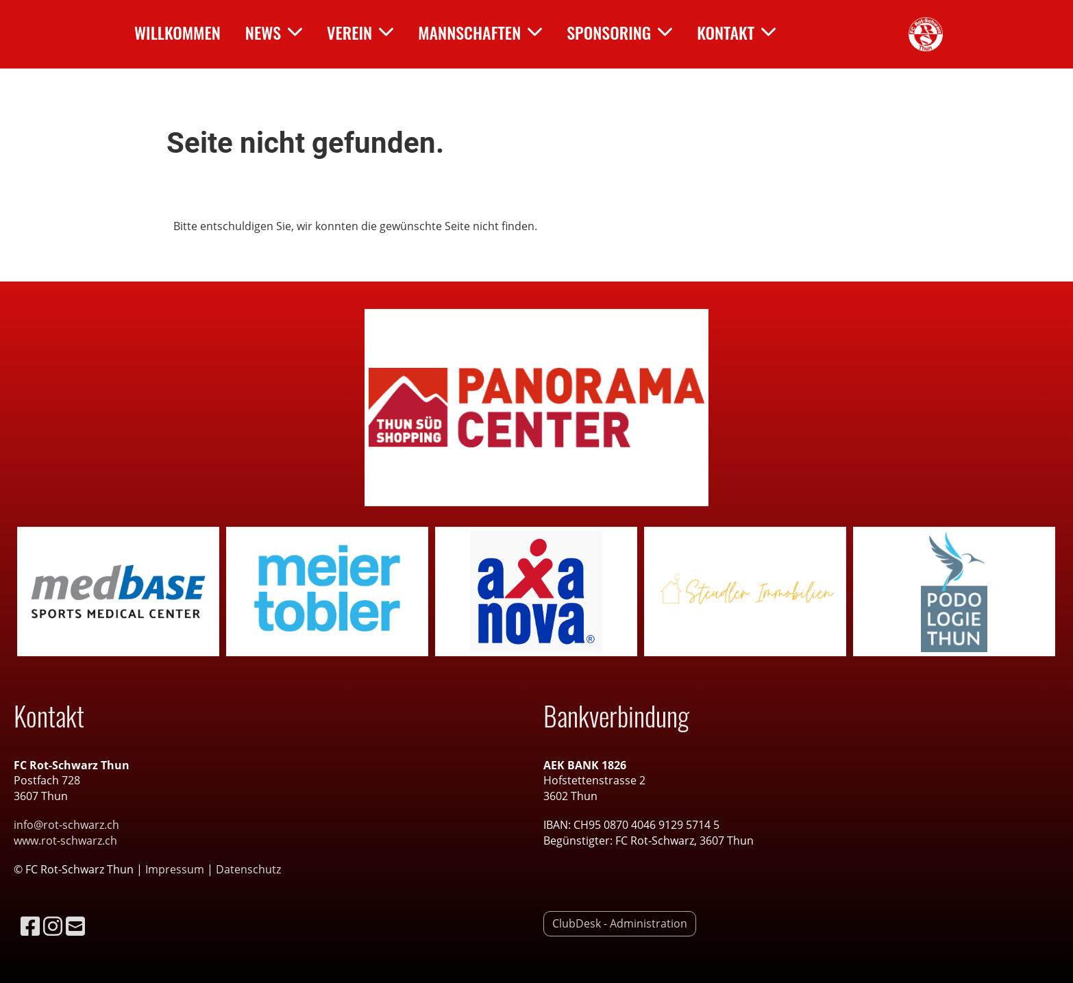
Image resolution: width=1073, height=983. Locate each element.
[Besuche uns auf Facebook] (30, 926)
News (273, 32)
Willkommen (177, 32)
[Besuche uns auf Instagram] (52, 926)
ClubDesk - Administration (619, 923)
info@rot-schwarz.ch (66, 824)
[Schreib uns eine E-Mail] (75, 926)
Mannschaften (480, 32)
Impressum (176, 869)
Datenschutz (248, 869)
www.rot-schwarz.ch (65, 840)
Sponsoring (619, 32)
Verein (360, 32)
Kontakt (736, 32)
